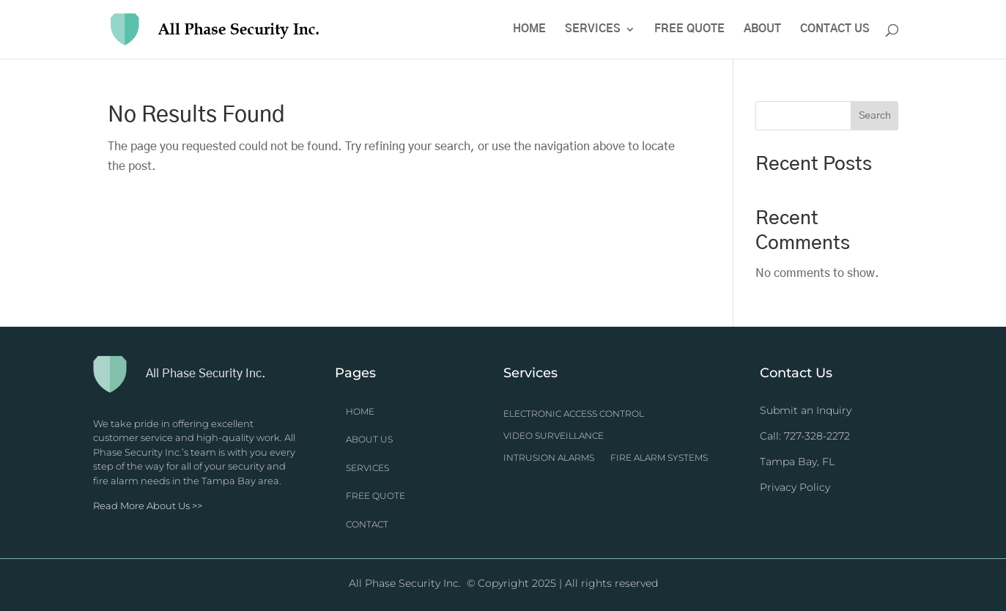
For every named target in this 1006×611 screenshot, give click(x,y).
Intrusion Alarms (548, 458)
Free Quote (689, 29)
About (762, 29)
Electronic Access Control (573, 414)
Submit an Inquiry (805, 410)
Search (875, 116)
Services (593, 29)
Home (529, 29)
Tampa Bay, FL (797, 461)
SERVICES (367, 467)
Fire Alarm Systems (659, 458)
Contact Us (835, 29)
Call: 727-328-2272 (805, 435)
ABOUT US (369, 439)
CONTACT (367, 524)
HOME (360, 411)
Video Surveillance (553, 436)
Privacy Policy (795, 487)
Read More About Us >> (147, 505)
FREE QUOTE (375, 495)
